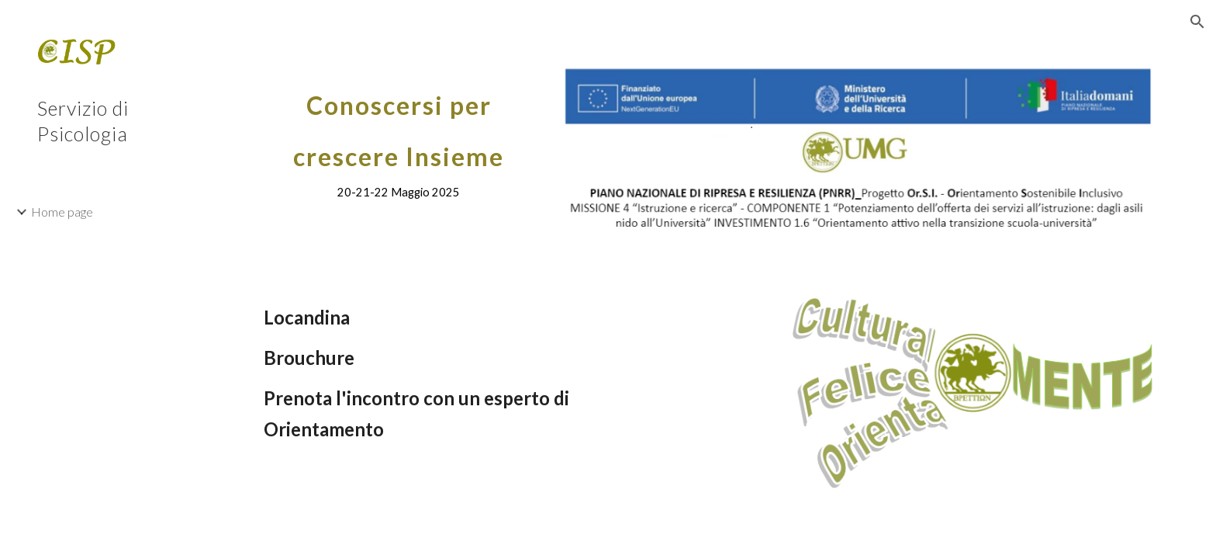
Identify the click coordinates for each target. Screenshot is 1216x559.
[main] (399, 136)
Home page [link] (62, 211)
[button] (1197, 21)
